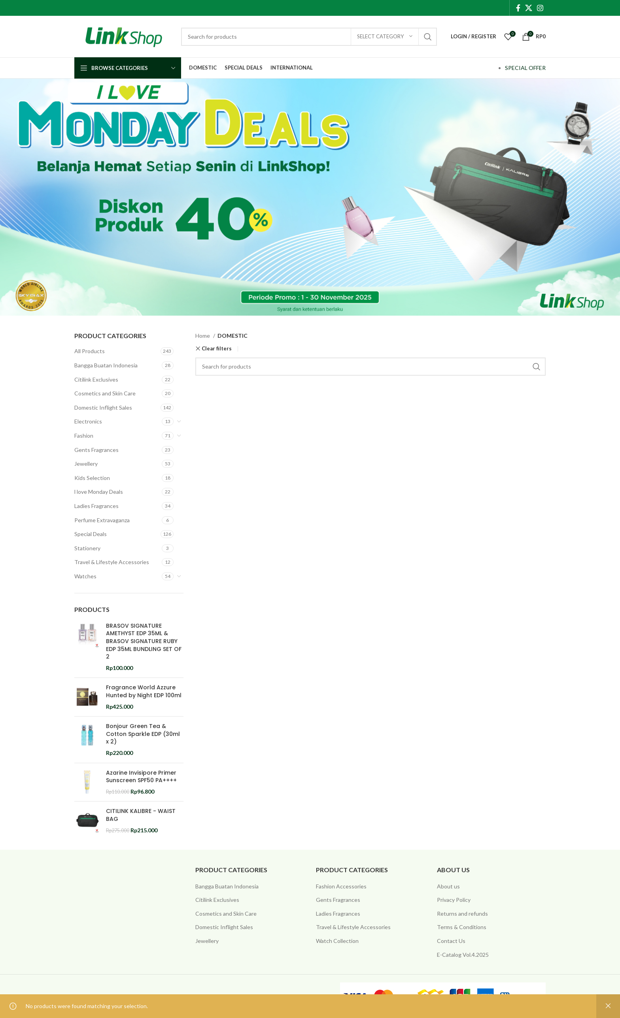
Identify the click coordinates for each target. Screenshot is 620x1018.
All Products (89, 351)
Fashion (83, 435)
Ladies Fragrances (96, 505)
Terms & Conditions (461, 927)
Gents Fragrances (96, 449)
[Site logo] (123, 35)
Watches (85, 576)
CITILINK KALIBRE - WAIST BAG (141, 815)
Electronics (88, 421)
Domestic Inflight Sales (103, 407)
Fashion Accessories (341, 886)
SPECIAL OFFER (525, 67)
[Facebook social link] (518, 8)
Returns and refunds (462, 913)
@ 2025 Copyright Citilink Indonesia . (119, 996)
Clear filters (217, 348)
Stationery (87, 548)
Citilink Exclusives (96, 379)
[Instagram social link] (540, 8)
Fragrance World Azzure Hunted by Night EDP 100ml (143, 691)
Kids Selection (92, 477)
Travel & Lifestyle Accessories (111, 562)
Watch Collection (337, 940)
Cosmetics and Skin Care (105, 393)
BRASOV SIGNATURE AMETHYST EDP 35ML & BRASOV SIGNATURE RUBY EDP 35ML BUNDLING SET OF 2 (143, 641)
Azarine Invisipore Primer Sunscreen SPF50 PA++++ (141, 777)
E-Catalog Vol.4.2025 (463, 954)
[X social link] (529, 8)
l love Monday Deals (98, 491)
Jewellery (86, 463)
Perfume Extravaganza (102, 520)
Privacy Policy (454, 899)
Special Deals (90, 534)
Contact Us (451, 940)
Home (203, 335)
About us (448, 886)
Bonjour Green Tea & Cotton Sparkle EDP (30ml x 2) (143, 734)
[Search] (309, 37)
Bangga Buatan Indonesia (106, 365)
